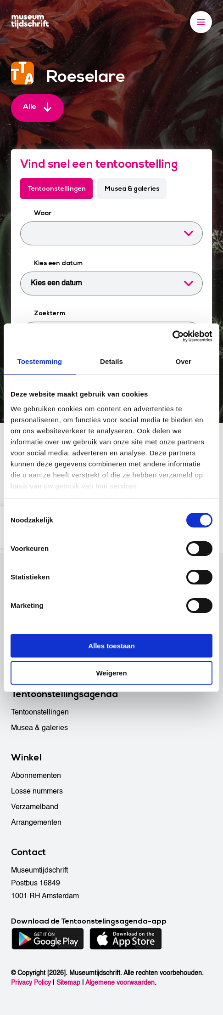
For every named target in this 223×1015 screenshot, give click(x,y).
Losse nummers (37, 791)
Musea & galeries (132, 189)
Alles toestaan (111, 646)
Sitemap (68, 982)
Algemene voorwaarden (120, 982)
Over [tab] (183, 361)
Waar (43, 213)
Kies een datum (58, 263)
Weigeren (111, 673)
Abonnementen (36, 776)
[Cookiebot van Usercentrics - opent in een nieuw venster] (172, 336)
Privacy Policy (31, 982)
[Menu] (201, 22)
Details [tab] (111, 361)
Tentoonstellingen (57, 189)
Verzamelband (34, 807)
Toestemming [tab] (39, 361)
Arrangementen (36, 822)
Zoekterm (49, 314)
